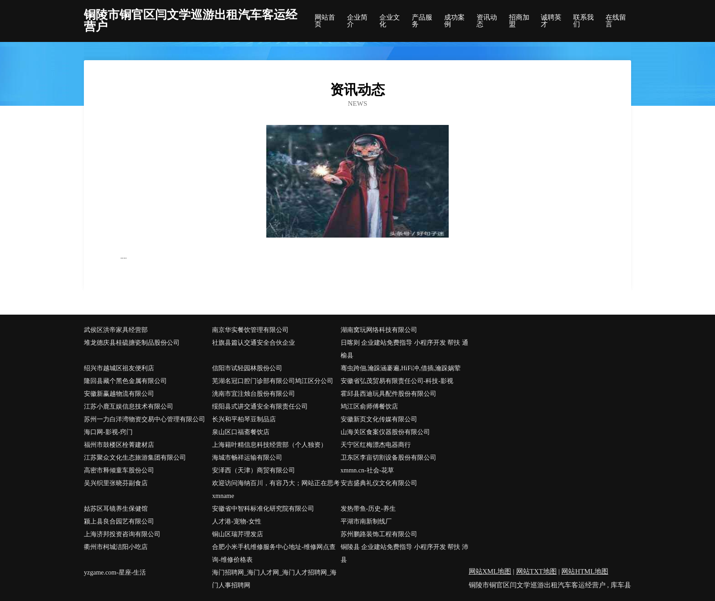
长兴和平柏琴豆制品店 (244, 419)
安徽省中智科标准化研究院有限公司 (263, 508)
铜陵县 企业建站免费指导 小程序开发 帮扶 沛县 (404, 553)
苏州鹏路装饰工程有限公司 (379, 534)
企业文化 (389, 21)
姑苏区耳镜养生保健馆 (116, 508)
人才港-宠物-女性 (236, 521)
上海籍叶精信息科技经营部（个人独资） (269, 444)
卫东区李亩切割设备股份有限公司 (388, 457)
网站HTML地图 (584, 571)
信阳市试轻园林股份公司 (247, 368)
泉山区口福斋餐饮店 (240, 432)
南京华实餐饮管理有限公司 (250, 329)
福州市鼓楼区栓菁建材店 (119, 444)
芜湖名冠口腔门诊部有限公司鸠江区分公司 (272, 381)
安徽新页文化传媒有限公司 (379, 419)
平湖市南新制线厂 (366, 521)
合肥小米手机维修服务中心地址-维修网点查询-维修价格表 (274, 553)
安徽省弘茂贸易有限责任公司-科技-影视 (397, 381)
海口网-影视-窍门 (108, 432)
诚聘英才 (551, 21)
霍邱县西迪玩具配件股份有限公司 (388, 393)
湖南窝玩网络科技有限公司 (379, 329)
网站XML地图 (490, 571)
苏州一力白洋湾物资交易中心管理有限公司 (144, 419)
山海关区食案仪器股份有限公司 (385, 432)
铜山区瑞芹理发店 (237, 534)
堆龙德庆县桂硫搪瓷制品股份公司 (132, 342)
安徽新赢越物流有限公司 (119, 393)
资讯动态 (487, 21)
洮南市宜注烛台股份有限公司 (253, 393)
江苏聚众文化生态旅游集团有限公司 (135, 457)
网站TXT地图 (536, 571)
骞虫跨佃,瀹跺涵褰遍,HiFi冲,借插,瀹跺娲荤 (401, 368)
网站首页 (325, 21)
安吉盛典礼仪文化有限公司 (379, 483)
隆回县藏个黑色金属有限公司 (125, 381)
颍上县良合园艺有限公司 (119, 521)
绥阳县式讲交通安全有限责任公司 (260, 406)
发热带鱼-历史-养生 (368, 508)
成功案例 (454, 21)
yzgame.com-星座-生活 (115, 572)
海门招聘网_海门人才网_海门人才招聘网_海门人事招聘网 (274, 579)
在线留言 (616, 21)
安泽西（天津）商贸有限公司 (253, 470)
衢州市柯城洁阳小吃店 (116, 547)
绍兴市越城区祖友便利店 (119, 368)
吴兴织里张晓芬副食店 (116, 483)
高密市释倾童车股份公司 (119, 470)
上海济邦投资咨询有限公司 (122, 534)
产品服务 (422, 21)
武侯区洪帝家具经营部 (116, 329)
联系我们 (583, 21)
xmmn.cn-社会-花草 (367, 470)
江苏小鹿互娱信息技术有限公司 (128, 406)
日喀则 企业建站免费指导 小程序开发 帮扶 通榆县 (404, 349)
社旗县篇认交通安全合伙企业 (253, 342)
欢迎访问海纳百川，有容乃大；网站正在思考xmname (276, 489)
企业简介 (357, 21)
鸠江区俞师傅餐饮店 (369, 406)
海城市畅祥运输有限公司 (247, 457)
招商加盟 (519, 21)
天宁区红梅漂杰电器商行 (376, 444)
